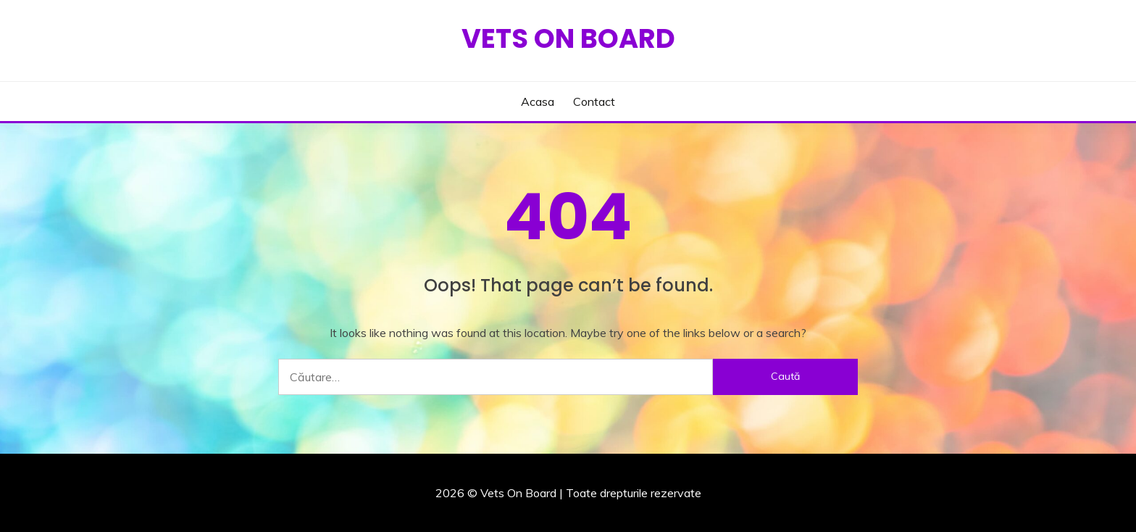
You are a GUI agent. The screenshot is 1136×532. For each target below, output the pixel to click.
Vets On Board (568, 38)
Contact (594, 101)
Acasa (537, 101)
